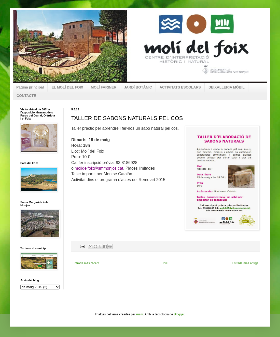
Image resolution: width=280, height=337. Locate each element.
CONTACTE (26, 96)
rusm (139, 314)
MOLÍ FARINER (103, 87)
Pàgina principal (30, 87)
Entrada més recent (86, 263)
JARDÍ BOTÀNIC (138, 87)
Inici (165, 263)
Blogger (179, 314)
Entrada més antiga (245, 263)
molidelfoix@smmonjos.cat (99, 168)
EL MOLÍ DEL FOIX (67, 87)
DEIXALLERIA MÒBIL (226, 87)
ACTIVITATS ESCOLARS (180, 87)
